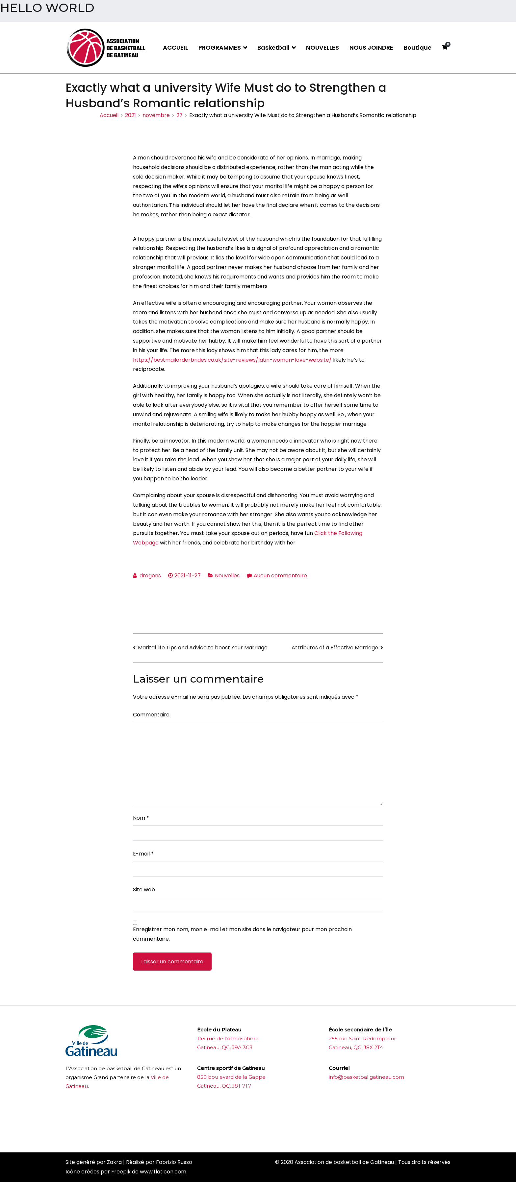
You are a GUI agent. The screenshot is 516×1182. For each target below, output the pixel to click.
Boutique (417, 47)
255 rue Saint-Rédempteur (362, 1038)
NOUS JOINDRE (371, 47)
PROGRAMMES (219, 47)
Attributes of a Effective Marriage (335, 647)
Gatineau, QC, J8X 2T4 (356, 1047)
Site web (144, 889)
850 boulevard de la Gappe (231, 1077)
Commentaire (151, 714)
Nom (141, 818)
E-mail (143, 853)
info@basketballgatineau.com (366, 1077)
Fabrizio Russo (174, 1162)
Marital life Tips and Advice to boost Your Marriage (203, 647)
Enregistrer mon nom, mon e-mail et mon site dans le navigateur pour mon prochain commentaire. (242, 934)
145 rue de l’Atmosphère (228, 1038)
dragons (150, 575)
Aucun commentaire (280, 575)
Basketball (273, 47)
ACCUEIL (175, 47)
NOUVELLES (322, 47)
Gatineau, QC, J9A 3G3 (224, 1047)
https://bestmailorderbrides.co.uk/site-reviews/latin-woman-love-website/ (232, 360)
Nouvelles (227, 575)
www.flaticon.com (163, 1171)
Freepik (121, 1171)
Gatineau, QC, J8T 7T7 (224, 1086)
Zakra (114, 1162)
